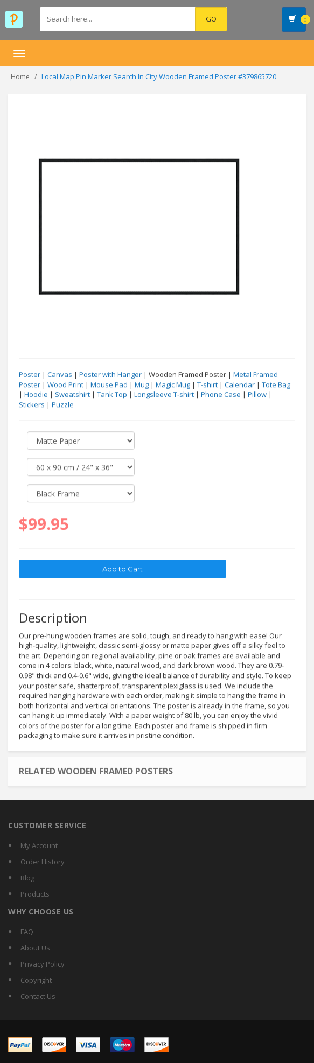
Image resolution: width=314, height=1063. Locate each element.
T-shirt (207, 385)
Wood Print (65, 385)
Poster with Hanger (110, 375)
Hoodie (36, 395)
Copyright (36, 980)
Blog (27, 878)
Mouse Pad (109, 385)
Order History (42, 861)
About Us (35, 948)
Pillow (257, 395)
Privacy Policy (42, 964)
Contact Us (37, 996)
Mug (142, 385)
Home (20, 76)
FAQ (26, 931)
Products (35, 894)
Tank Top (112, 395)
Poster (29, 375)
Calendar (240, 385)
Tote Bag (276, 385)
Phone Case (221, 395)
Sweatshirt (72, 395)
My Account (39, 845)
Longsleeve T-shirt (164, 395)
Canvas (59, 375)
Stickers (32, 405)
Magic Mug (173, 385)
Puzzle (63, 405)
